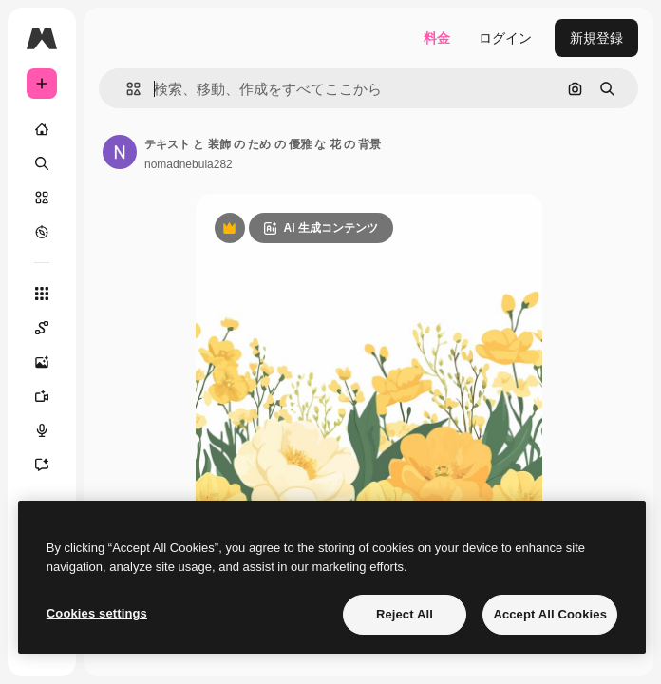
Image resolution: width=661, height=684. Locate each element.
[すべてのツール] (42, 293)
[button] (126, 89)
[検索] (42, 163)
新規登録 (596, 38)
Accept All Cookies (550, 614)
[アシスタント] (51, 464)
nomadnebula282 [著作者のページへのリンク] (188, 164)
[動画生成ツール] (51, 396)
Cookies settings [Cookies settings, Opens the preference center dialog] (97, 613)
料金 (437, 38)
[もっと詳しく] (42, 232)
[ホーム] (42, 129)
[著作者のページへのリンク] (120, 152)
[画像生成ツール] (51, 362)
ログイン (505, 38)
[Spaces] (51, 328)
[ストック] (42, 197)
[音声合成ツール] (51, 430)
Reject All (404, 614)
